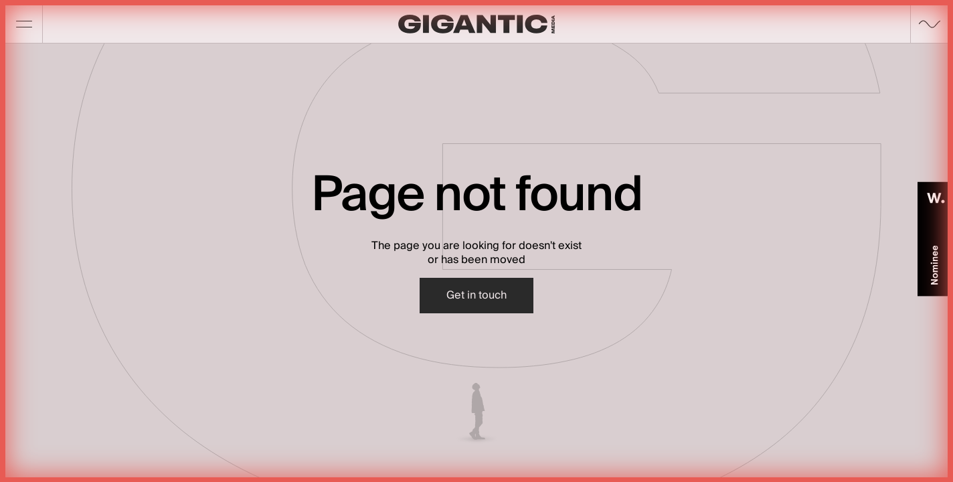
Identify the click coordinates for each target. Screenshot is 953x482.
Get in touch (476, 295)
